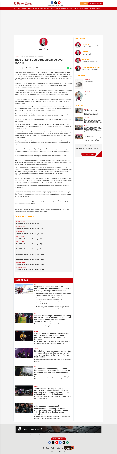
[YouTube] (59, 2)
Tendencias (70, 8)
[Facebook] (52, 2)
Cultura (63, 8)
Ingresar (84, 3)
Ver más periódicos (96, 3)
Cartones (52, 8)
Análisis (46, 8)
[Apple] (64, 442)
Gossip (58, 8)
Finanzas (40, 8)
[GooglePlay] (67, 442)
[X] (55, 2)
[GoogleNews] (60, 442)
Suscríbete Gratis (88, 154)
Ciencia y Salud (78, 8)
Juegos (98, 8)
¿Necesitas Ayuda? (58, 438)
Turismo (86, 8)
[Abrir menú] (15, 9)
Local (19, 8)
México (30, 8)
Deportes (92, 8)
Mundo (35, 8)
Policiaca (24, 8)
